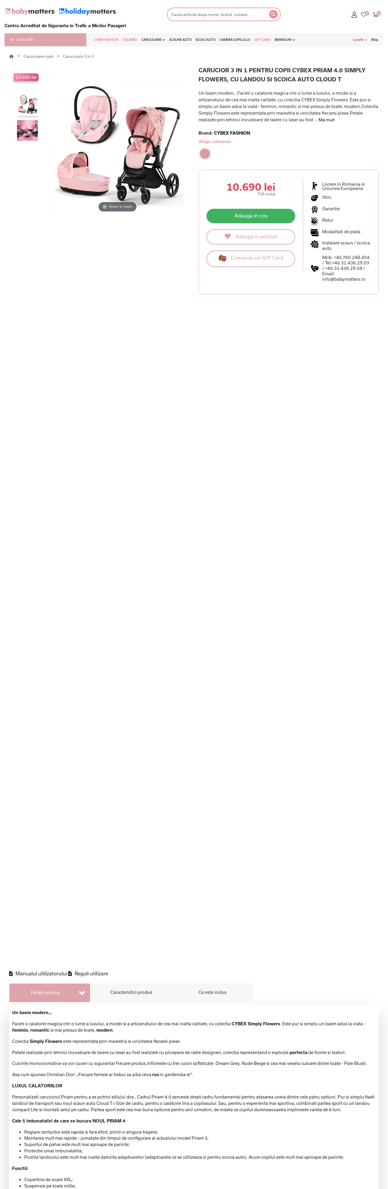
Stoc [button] (327, 197)
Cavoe (83, 1158)
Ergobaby (130, 1161)
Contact (333, 1122)
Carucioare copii (39, 56)
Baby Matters (91, 1122)
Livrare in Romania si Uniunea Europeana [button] (343, 186)
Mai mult (327, 119)
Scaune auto (180, 1132)
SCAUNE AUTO (180, 39)
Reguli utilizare (88, 298)
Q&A (330, 1132)
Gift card (176, 1112)
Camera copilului (185, 1161)
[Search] (216, 14)
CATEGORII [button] (22, 39)
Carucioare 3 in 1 (78, 56)
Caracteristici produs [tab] (131, 316)
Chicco (127, 1112)
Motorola (129, 1171)
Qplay (126, 1132)
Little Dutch (133, 1141)
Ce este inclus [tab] (212, 316)
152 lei (59, 777)
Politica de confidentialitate (260, 1122)
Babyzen (86, 1132)
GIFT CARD (262, 39)
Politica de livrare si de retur (261, 1151)
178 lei (149, 777)
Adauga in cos (250, 215)
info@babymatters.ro (344, 279)
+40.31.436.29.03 (350, 262)
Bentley (128, 1122)
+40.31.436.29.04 (343, 268)
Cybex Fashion (92, 1168)
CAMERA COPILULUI (234, 39)
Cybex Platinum (86, 1145)
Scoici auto (179, 1141)
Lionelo (85, 1178)
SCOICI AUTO (206, 39)
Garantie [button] (331, 209)
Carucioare (179, 1122)
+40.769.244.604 (343, 1184)
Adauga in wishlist (251, 236)
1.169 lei (329, 777)
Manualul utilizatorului (38, 298)
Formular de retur (249, 1161)
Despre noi (337, 1112)
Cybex (83, 1112)
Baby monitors (183, 1151)
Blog (374, 39)
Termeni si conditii (250, 1112)
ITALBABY (129, 39)
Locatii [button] (360, 39)
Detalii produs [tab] (45, 316)
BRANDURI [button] (285, 39)
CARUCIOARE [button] (153, 39)
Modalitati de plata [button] (341, 232)
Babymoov (131, 1181)
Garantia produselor (252, 1171)
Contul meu (337, 1141)
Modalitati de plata (250, 1141)
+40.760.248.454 (352, 257)
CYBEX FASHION (106, 39)
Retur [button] (327, 220)
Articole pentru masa (190, 1171)
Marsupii (176, 1181)
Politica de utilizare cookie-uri (262, 1132)
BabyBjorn (131, 1151)
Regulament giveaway (349, 1151)
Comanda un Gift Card (251, 258)
